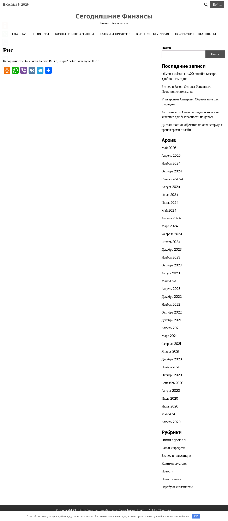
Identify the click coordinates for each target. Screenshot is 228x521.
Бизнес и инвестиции (74, 34)
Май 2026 (169, 147)
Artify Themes (159, 510)
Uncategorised (174, 440)
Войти (217, 4)
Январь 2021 (170, 351)
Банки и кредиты (115, 34)
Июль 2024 (170, 194)
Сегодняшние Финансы (114, 16)
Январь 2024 (171, 241)
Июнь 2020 (170, 406)
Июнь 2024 (170, 202)
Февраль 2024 (172, 234)
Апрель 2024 (171, 218)
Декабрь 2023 (172, 249)
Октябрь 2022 (172, 312)
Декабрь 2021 (171, 320)
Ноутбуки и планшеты (195, 34)
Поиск (166, 47)
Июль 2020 (170, 398)
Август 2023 (171, 273)
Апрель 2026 (171, 155)
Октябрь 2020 (172, 375)
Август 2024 (171, 186)
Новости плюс (172, 479)
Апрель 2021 (171, 328)
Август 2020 (171, 390)
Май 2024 (169, 210)
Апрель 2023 (171, 288)
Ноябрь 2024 (171, 163)
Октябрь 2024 (172, 171)
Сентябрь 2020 (172, 383)
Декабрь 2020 (172, 359)
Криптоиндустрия (152, 34)
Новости (41, 34)
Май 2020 (169, 414)
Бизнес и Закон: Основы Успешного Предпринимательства (186, 89)
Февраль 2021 (171, 343)
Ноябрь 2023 (171, 257)
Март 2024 (170, 226)
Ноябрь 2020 (171, 367)
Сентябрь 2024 (173, 179)
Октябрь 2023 (172, 265)
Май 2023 (169, 281)
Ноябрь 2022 (171, 304)
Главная (19, 34)
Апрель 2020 (171, 422)
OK (196, 516)
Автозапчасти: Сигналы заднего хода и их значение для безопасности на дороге (191, 115)
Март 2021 (169, 335)
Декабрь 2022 (172, 296)
